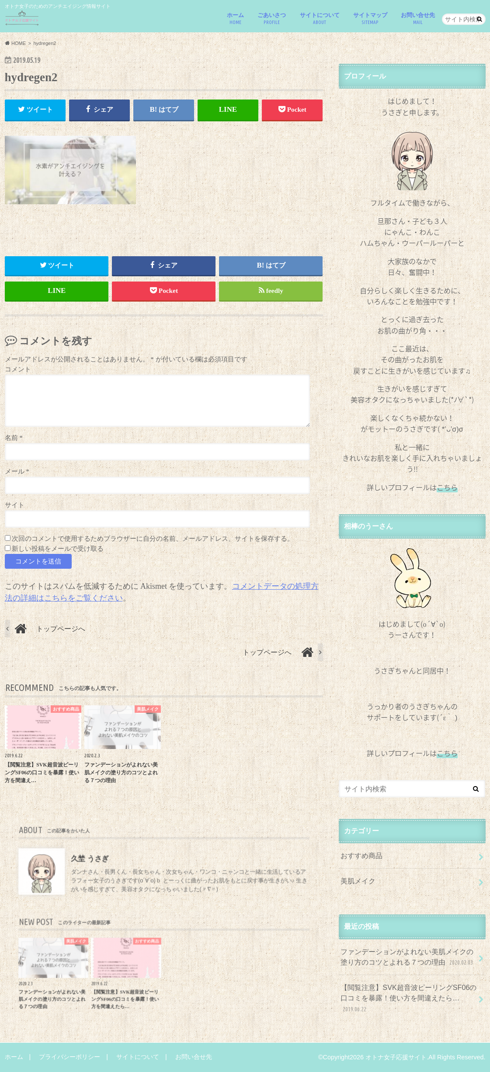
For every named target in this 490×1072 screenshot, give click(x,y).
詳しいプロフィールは (412, 487)
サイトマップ (370, 18)
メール (17, 471)
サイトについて (320, 18)
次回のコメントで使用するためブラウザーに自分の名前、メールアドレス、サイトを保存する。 (153, 538)
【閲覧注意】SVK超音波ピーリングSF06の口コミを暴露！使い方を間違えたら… (408, 998)
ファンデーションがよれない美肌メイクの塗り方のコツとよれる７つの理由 (408, 957)
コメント (18, 369)
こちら (447, 753)
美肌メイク (358, 881)
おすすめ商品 (361, 855)
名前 (14, 437)
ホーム (235, 18)
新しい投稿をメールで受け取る (58, 548)
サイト (14, 505)
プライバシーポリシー (69, 1056)
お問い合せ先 (418, 18)
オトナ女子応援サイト (396, 1057)
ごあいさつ (271, 18)
